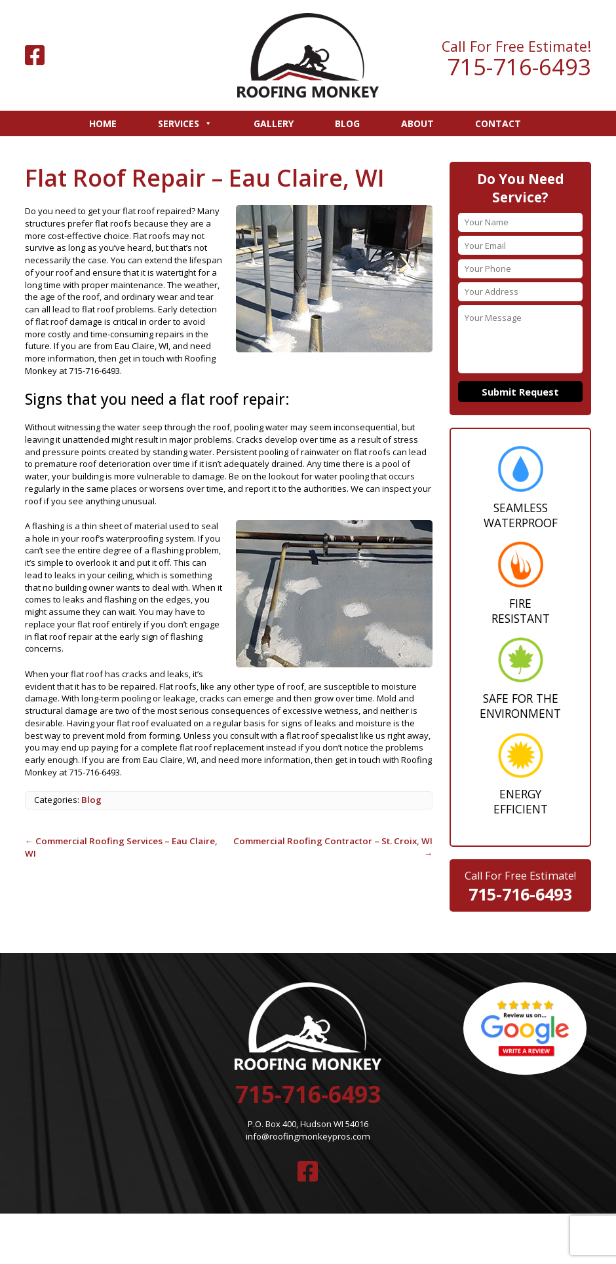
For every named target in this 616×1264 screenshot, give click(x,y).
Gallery (274, 123)
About (417, 123)
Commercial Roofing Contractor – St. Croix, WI (333, 839)
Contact (498, 123)
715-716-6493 (519, 67)
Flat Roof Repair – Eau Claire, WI (201, 176)
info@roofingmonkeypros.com (308, 1131)
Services (185, 123)
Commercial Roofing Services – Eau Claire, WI (124, 839)
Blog (347, 123)
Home (103, 123)
